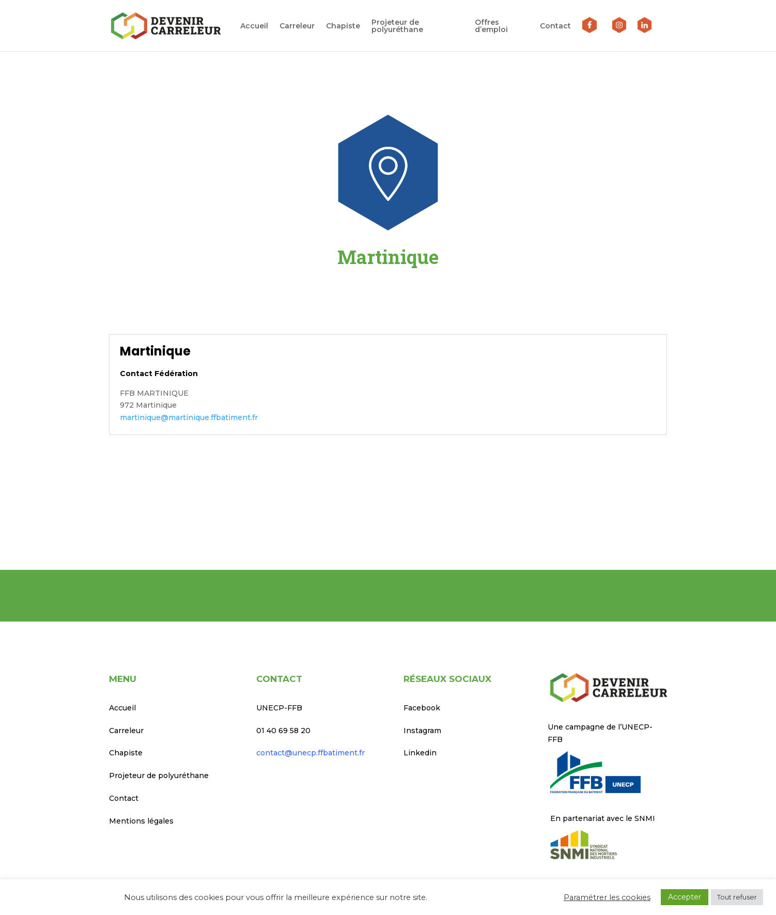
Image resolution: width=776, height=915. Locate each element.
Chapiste (341, 26)
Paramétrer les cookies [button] (607, 897)
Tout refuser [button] (737, 897)
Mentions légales (141, 821)
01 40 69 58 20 (283, 730)
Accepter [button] (684, 897)
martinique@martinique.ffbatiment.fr (189, 417)
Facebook (421, 707)
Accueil (253, 26)
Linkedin (420, 752)
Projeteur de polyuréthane (396, 26)
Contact (555, 26)
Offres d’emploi (490, 26)
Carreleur (295, 26)
